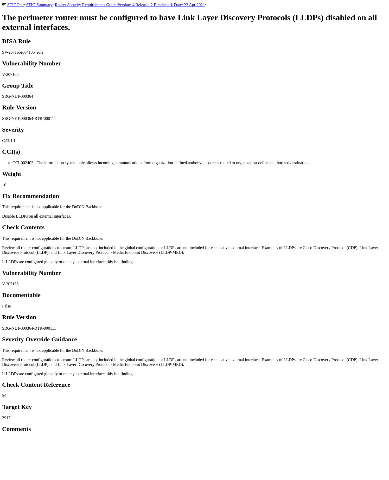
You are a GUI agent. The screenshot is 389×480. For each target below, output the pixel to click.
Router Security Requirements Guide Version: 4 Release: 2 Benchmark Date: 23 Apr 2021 (130, 5)
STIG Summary (39, 5)
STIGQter (15, 5)
